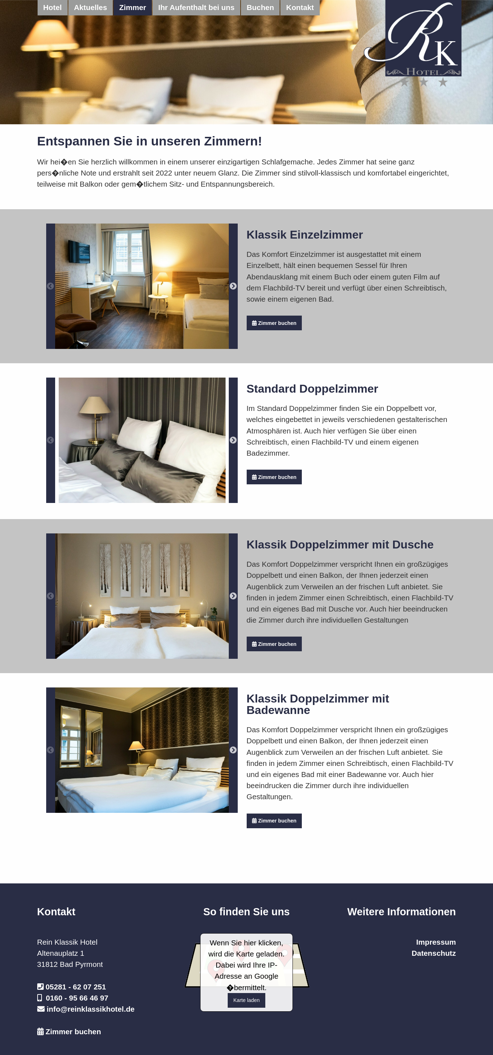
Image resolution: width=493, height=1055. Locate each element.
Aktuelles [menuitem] (90, 7)
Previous (50, 286)
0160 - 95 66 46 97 (77, 998)
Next (233, 286)
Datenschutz (434, 953)
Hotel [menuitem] (52, 7)
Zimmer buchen (274, 323)
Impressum (436, 942)
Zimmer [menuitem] (132, 7)
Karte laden (246, 1000)
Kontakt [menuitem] (300, 7)
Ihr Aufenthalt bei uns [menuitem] (196, 7)
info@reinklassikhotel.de (91, 1009)
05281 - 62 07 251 (75, 987)
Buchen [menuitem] (260, 7)
